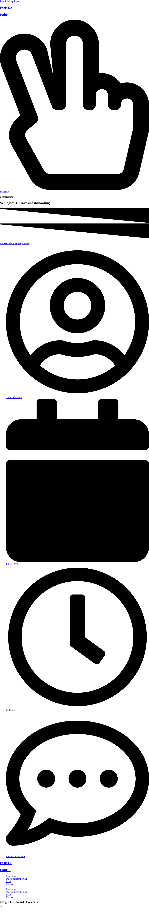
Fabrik (5, 15)
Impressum (11, 876)
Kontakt (10, 884)
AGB (8, 881)
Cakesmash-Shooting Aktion (14, 243)
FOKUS (6, 8)
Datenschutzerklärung (16, 879)
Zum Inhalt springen (10, 1)
